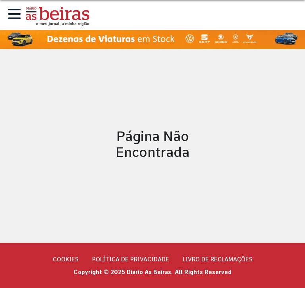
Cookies (66, 259)
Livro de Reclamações (218, 259)
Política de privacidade (130, 259)
